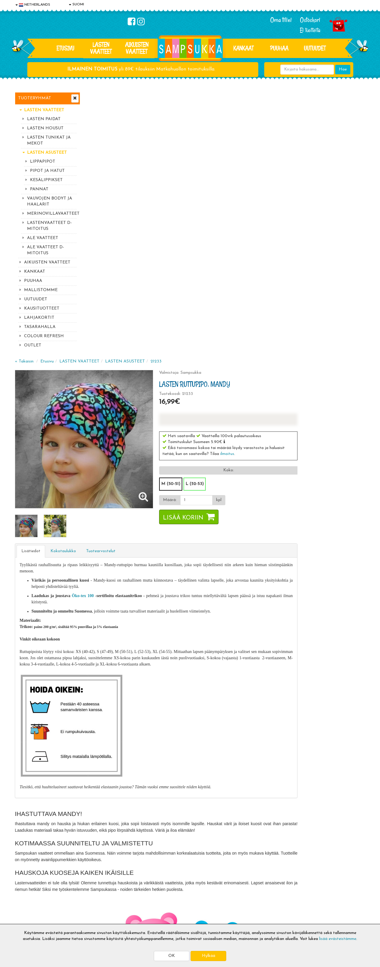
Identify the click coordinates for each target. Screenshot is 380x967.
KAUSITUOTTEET (41, 308)
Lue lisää (260, 796)
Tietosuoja (25, 882)
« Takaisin (95, 97)
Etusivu (65, 48)
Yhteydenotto (28, 900)
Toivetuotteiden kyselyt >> (309, 833)
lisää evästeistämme (337, 939)
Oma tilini (281, 19)
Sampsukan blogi (173, 891)
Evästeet (24, 873)
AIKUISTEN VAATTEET (136, 48)
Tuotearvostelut (172, 285)
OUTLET (32, 345)
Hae (343, 69)
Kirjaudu (166, 873)
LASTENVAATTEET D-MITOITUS (49, 226)
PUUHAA (279, 48)
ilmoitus (297, 190)
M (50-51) (240, 220)
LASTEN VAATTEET (101, 48)
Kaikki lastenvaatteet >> (308, 839)
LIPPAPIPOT (42, 161)
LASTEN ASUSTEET (47, 152)
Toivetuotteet (100, 891)
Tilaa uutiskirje (124, 834)
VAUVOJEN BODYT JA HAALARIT (49, 201)
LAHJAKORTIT (39, 317)
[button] (293, 177)
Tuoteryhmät (34, 98)
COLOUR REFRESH (44, 336)
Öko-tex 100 (153, 329)
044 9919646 (306, 797)
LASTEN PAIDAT (44, 119)
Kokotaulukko (134, 285)
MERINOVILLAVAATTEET (52, 213)
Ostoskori (310, 19)
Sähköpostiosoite (123, 809)
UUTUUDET (35, 299)
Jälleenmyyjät (28, 918)
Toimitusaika (98, 873)
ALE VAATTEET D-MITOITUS (45, 250)
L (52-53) (264, 220)
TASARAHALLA (40, 327)
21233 (227, 97)
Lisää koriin (252, 254)
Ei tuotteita (310, 30)
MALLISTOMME (41, 290)
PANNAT (39, 189)
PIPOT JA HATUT (47, 171)
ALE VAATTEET (42, 238)
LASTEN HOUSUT (45, 128)
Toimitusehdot (100, 882)
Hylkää (208, 956)
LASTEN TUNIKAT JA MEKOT (49, 140)
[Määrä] (265, 236)
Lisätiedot (102, 285)
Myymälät (25, 909)
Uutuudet (315, 48)
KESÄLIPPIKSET (46, 180)
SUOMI (76, 4)
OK (171, 956)
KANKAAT (243, 48)
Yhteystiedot (27, 891)
